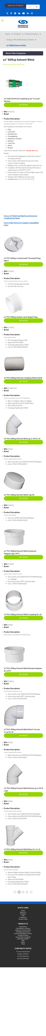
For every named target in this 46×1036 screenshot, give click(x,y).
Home (7, 34)
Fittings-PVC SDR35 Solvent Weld (20, 40)
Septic (23, 942)
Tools (23, 944)
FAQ (23, 915)
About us (23, 912)
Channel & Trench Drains (23, 930)
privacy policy (23, 919)
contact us (23, 917)
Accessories (23, 926)
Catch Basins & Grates (23, 928)
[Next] (31, 892)
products (23, 914)
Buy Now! (23, 105)
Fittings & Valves (31, 34)
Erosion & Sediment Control (23, 933)
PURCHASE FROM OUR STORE (14, 64)
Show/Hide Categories (16, 53)
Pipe (23, 940)
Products (17, 34)
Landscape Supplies (23, 939)
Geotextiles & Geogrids (23, 937)
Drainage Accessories (23, 932)
